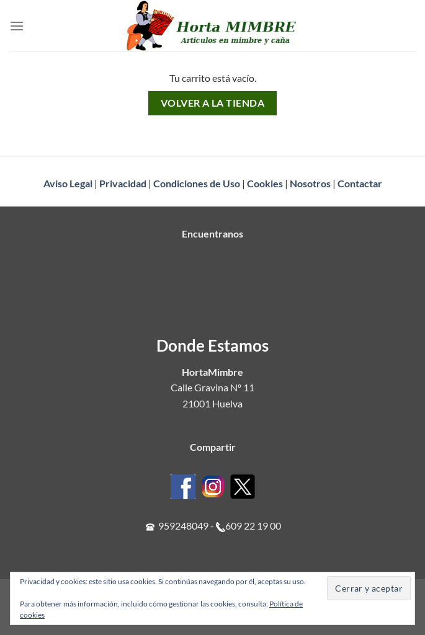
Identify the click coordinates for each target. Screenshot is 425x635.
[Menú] (16, 26)
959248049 (183, 525)
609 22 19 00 (253, 525)
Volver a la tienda (212, 103)
